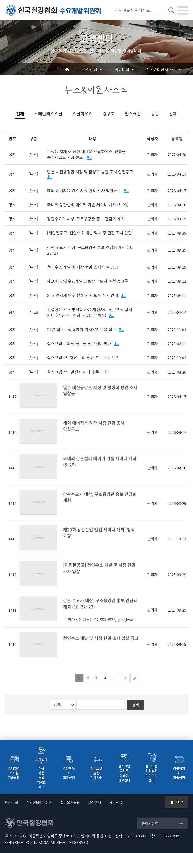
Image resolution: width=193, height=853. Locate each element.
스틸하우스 (82, 113)
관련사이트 (150, 823)
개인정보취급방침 (39, 802)
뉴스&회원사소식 (161, 69)
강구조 (109, 113)
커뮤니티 (121, 69)
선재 (173, 113)
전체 (20, 113)
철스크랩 (133, 113)
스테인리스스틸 (48, 113)
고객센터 (89, 69)
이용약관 (11, 802)
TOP (179, 801)
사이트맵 (115, 802)
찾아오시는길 (70, 802)
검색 (171, 10)
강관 (155, 113)
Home (73, 69)
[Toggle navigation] (182, 10)
